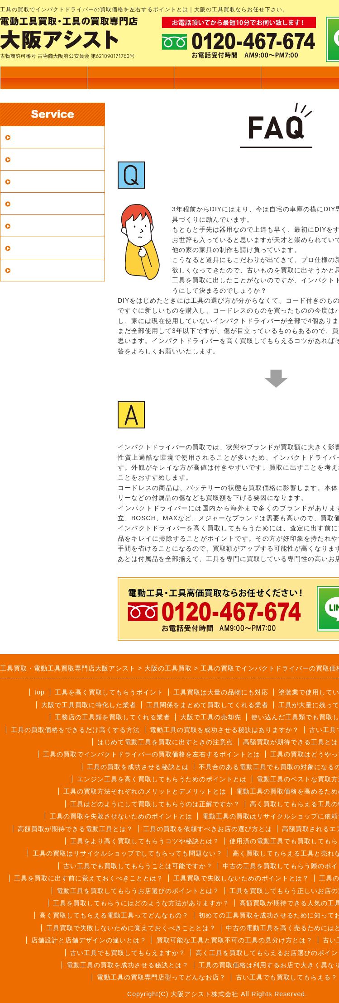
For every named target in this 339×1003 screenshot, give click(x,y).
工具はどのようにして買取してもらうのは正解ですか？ (155, 804)
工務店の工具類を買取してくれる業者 (112, 717)
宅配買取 (27, 159)
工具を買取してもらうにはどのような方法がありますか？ (141, 903)
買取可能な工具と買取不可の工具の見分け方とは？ (235, 940)
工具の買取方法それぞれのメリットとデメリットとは (144, 791)
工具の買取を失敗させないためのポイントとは (121, 816)
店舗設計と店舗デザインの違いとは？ (89, 940)
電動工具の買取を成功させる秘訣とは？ (128, 965)
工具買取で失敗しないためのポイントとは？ (241, 878)
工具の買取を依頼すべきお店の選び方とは (207, 828)
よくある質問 (35, 225)
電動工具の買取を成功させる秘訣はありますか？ (224, 729)
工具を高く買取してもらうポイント (109, 692)
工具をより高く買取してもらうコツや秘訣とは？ (145, 841)
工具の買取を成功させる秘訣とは (138, 766)
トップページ (43, 77)
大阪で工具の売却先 (210, 717)
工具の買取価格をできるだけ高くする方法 (75, 729)
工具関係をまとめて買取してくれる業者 (207, 704)
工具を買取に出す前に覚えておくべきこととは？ (88, 878)
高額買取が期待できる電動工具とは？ (75, 828)
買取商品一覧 (130, 77)
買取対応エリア (39, 137)
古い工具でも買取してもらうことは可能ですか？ (138, 866)
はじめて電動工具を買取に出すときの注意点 (165, 742)
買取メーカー (35, 248)
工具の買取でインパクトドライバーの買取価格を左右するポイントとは (151, 754)
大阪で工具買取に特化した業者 (88, 704)
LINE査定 (28, 270)
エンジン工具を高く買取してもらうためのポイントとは (162, 779)
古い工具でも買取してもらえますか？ (128, 952)
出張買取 (217, 77)
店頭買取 (27, 181)
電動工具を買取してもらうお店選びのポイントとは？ (138, 890)
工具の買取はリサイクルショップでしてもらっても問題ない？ (128, 853)
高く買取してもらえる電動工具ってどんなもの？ (114, 915)
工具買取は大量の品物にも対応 (220, 692)
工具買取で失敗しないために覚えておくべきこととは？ (131, 928)
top (39, 692)
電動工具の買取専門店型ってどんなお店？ (161, 977)
